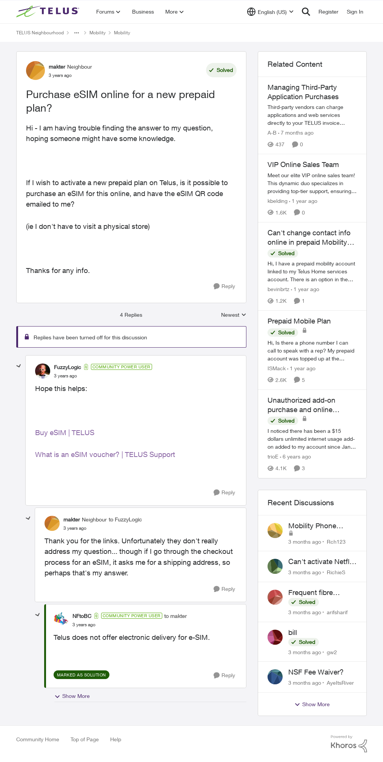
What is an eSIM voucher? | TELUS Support (105, 454)
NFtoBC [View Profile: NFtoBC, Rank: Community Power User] (81, 616)
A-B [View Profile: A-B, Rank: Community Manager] (272, 132)
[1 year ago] (303, 201)
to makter (175, 616)
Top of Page (85, 739)
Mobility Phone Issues (312, 525)
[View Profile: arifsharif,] (275, 597)
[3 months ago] (304, 541)
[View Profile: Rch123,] (275, 530)
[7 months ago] (296, 132)
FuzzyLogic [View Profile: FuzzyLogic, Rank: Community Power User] (67, 367)
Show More (72, 696)
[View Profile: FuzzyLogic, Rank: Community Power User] (42, 371)
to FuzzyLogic (125, 519)
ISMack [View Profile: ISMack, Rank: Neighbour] (277, 368)
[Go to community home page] (48, 12)
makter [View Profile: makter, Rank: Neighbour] (57, 66)
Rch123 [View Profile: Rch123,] (336, 541)
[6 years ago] (295, 457)
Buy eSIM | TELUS (64, 432)
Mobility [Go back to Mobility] (97, 32)
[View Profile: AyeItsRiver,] (275, 676)
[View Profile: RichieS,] (275, 566)
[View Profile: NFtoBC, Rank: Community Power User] (61, 619)
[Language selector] (270, 11)
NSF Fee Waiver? (316, 672)
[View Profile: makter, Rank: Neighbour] (35, 70)
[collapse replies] (18, 366)
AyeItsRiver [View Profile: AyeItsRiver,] (340, 682)
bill (292, 632)
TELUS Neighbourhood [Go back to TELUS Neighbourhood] (40, 32)
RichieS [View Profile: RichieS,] (336, 572)
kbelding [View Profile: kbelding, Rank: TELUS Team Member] (278, 201)
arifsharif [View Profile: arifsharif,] (337, 612)
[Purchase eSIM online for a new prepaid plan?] (65, 376)
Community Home (37, 739)
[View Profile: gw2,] (275, 637)
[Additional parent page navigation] (76, 33)
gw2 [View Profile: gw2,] (332, 652)
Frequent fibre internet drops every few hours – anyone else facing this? (320, 592)
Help (115, 739)
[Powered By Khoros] (349, 744)
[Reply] (224, 286)
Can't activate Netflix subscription (321, 561)
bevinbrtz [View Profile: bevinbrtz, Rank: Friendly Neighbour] (278, 289)
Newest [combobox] (233, 315)
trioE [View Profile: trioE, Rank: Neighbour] (273, 457)
